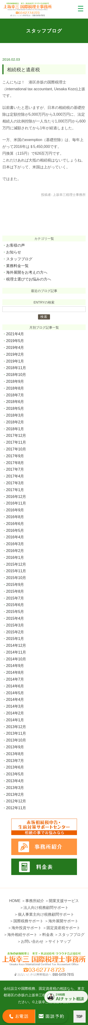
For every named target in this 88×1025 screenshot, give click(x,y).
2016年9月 (15, 510)
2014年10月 (16, 659)
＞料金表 (46, 935)
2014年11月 (16, 652)
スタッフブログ (19, 259)
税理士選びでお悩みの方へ (28, 279)
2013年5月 (15, 774)
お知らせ (13, 252)
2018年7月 (15, 395)
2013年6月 (15, 767)
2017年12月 (16, 436)
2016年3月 (15, 544)
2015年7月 (15, 598)
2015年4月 (15, 618)
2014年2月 (15, 713)
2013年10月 (16, 740)
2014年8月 (15, 672)
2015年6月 (15, 605)
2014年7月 (15, 679)
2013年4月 (15, 781)
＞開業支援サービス (62, 901)
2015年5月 (15, 612)
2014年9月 (15, 666)
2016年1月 (15, 558)
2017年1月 (15, 490)
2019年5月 (15, 341)
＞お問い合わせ (30, 941)
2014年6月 (15, 686)
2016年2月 (15, 551)
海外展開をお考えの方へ (26, 272)
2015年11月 (16, 571)
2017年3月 (15, 483)
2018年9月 (15, 381)
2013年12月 (16, 727)
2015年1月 (15, 639)
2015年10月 (16, 578)
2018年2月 (15, 422)
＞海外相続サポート (20, 935)
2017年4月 (15, 476)
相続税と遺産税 (23, 69)
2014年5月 (15, 693)
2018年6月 (15, 402)
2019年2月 (15, 354)
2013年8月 (15, 754)
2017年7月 (15, 469)
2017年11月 (16, 442)
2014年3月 (15, 706)
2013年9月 (15, 747)
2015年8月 (15, 591)
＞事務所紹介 (33, 901)
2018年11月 (16, 368)
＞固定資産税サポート (61, 928)
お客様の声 (15, 245)
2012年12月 (16, 801)
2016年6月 (15, 524)
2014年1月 (15, 720)
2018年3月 (15, 415)
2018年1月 (15, 429)
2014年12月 (16, 645)
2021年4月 (15, 334)
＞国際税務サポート (26, 921)
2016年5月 (15, 530)
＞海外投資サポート (25, 928)
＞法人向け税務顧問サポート (44, 908)
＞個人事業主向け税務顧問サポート (44, 914)
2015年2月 (15, 632)
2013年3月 (15, 788)
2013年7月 (15, 761)
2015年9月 (15, 585)
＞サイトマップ (58, 941)
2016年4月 (15, 537)
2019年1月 (15, 361)
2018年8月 (15, 388)
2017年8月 (15, 463)
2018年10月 (16, 375)
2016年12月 (16, 497)
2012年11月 (16, 808)
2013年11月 (16, 733)
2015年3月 (15, 625)
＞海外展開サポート (61, 921)
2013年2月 (15, 794)
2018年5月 (15, 408)
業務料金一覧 (17, 266)
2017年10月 (16, 449)
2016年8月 (15, 517)
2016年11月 (16, 503)
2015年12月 (16, 564)
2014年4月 (15, 700)
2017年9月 (15, 456)
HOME (14, 901)
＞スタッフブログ (69, 935)
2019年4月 (15, 348)
